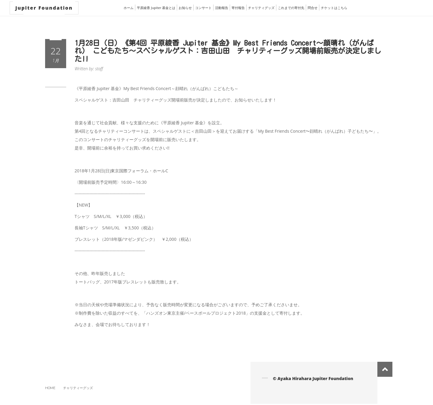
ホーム (129, 7)
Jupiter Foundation (44, 8)
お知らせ (185, 7)
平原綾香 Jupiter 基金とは (156, 7)
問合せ (313, 7)
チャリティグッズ (261, 7)
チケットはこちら (334, 7)
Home (50, 388)
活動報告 (221, 7)
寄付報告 (238, 7)
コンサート (203, 7)
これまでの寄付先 (291, 7)
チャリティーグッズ (78, 388)
